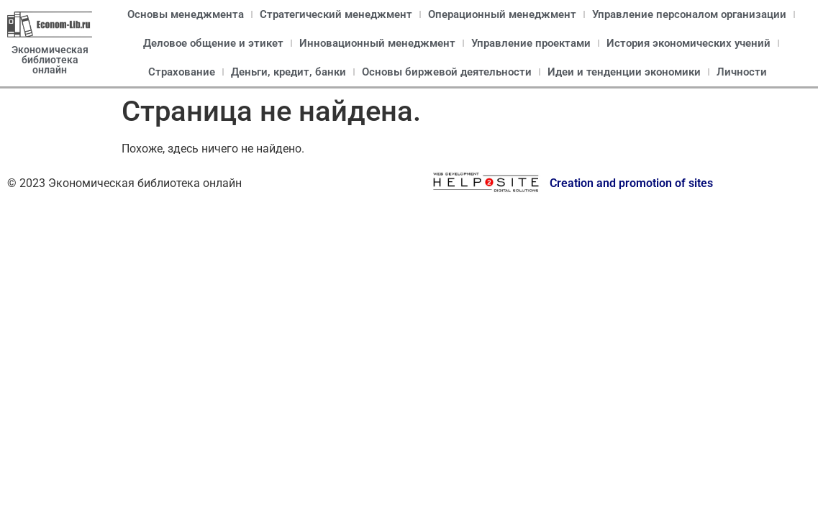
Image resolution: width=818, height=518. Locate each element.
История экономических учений (688, 43)
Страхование (181, 71)
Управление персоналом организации (689, 14)
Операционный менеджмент (502, 14)
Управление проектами (531, 43)
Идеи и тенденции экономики (624, 71)
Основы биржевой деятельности (447, 71)
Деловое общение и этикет (213, 43)
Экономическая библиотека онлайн (50, 60)
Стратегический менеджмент (336, 14)
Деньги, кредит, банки (288, 71)
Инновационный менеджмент (377, 43)
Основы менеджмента (185, 14)
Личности (742, 71)
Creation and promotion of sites (631, 183)
